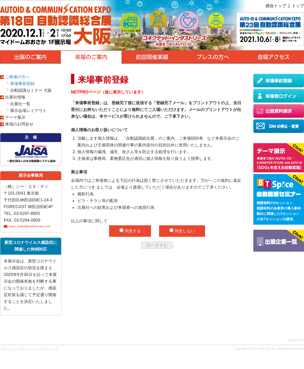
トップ (298, 5)
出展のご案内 (30, 57)
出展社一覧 (20, 104)
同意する (132, 231)
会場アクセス (273, 57)
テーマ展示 (15, 117)
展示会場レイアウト (28, 110)
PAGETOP (296, 340)
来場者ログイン (278, 96)
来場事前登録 (22, 83)
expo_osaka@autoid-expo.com (30, 226)
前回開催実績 (152, 57)
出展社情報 (15, 97)
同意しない (184, 231)
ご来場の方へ (17, 77)
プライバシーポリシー (17, 349)
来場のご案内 (91, 57)
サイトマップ (49, 349)
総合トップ (276, 5)
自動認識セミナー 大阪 (31, 90)
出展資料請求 (278, 111)
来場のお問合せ (19, 124)
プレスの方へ (212, 57)
